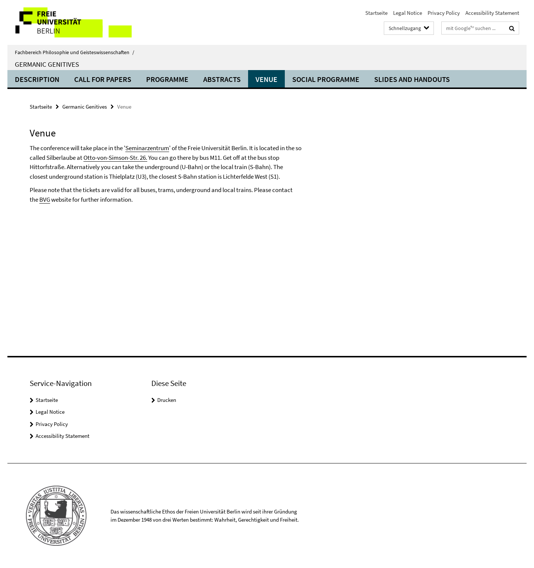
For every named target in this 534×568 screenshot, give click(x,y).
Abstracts (222, 79)
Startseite (376, 12)
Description (37, 79)
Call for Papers (102, 79)
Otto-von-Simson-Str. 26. (115, 157)
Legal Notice (407, 12)
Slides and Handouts (412, 79)
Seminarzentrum (147, 148)
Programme (167, 79)
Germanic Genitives (47, 64)
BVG (44, 199)
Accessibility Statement (492, 12)
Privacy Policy (444, 12)
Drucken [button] (166, 399)
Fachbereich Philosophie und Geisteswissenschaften (74, 52)
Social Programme (325, 79)
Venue (266, 79)
